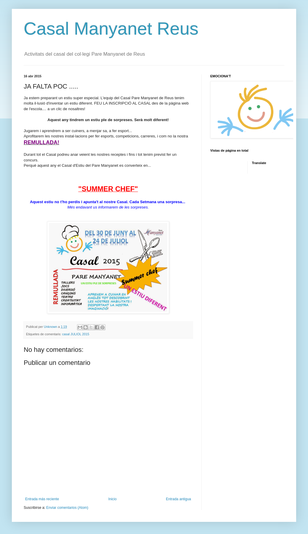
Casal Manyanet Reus (111, 29)
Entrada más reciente (42, 499)
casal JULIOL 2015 (75, 334)
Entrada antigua (178, 499)
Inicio (112, 499)
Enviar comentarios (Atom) (67, 508)
